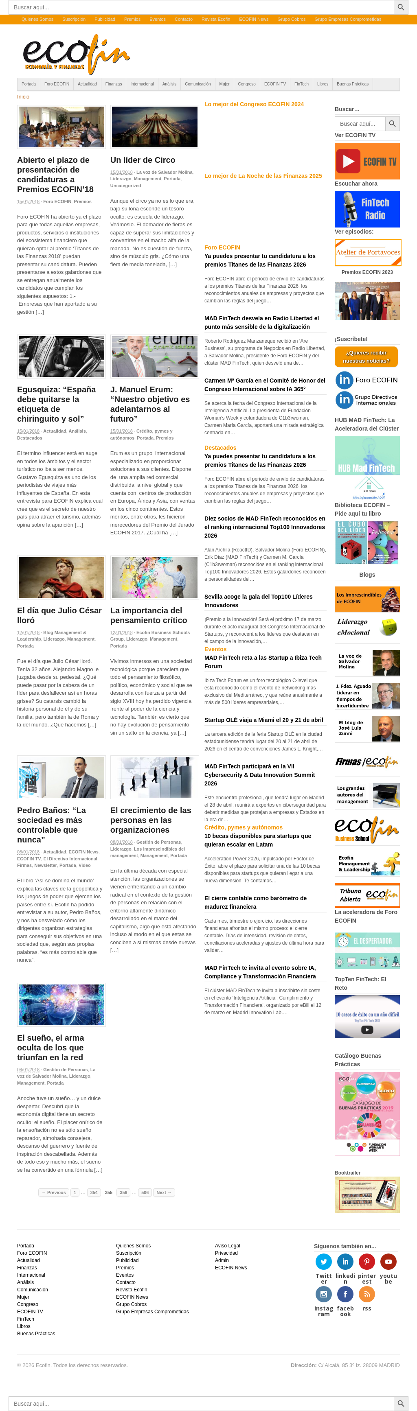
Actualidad (87, 84)
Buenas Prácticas (353, 84)
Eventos (157, 19)
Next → (163, 1192)
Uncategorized (125, 185)
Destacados (29, 437)
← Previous (54, 1192)
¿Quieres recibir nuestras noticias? (366, 357)
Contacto (184, 19)
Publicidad (104, 19)
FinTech (301, 84)
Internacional (142, 84)
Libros (322, 84)
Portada (29, 84)
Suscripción (74, 19)
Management (147, 178)
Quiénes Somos (37, 19)
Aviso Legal (227, 1246)
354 (94, 1192)
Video (85, 865)
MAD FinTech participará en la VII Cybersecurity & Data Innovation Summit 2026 (259, 775)
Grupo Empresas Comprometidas (348, 19)
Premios (132, 19)
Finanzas (113, 84)
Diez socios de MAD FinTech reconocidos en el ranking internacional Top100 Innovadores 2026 (264, 527)
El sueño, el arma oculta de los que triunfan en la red (50, 1047)
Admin (222, 1260)
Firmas (24, 865)
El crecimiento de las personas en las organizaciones (150, 820)
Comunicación (198, 84)
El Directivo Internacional (70, 858)
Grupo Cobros (291, 19)
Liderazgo (121, 178)
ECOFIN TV (275, 84)
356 (123, 1192)
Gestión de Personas (158, 842)
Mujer (224, 84)
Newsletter (45, 865)
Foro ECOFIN (56, 84)
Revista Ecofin (216, 19)
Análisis (169, 84)
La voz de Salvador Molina (164, 172)
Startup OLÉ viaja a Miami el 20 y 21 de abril (263, 720)
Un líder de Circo (143, 159)
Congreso (247, 84)
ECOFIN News (253, 19)
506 (145, 1192)
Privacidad (226, 1253)
